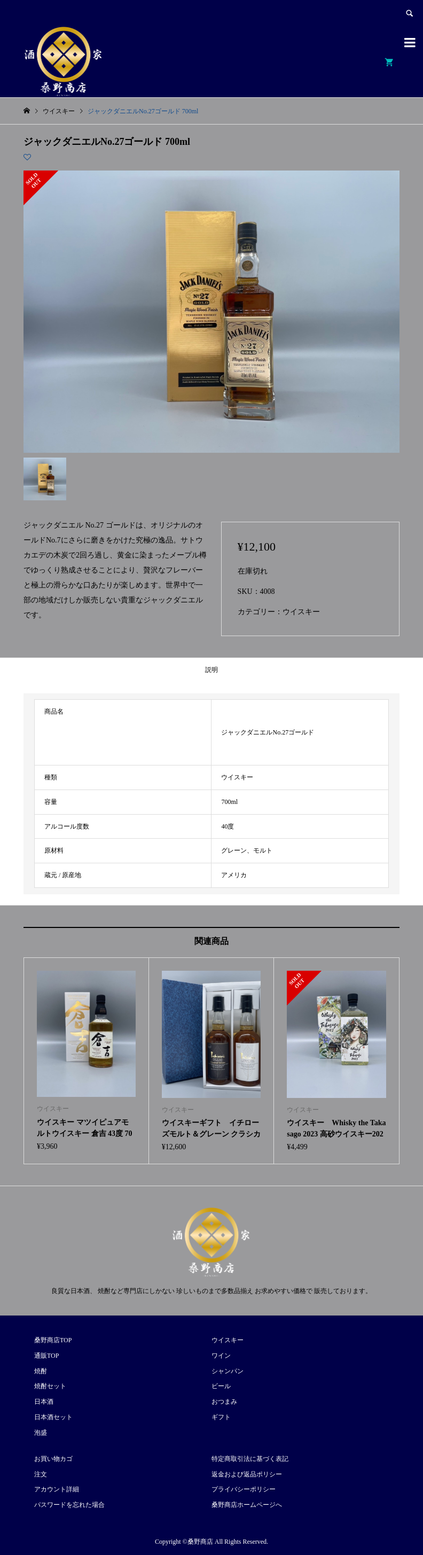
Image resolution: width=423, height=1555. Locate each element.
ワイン (221, 1355)
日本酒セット (53, 1417)
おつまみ (224, 1401)
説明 (211, 670)
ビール (221, 1386)
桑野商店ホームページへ (247, 1504)
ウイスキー (301, 612)
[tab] (211, 670)
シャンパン (228, 1371)
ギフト (221, 1417)
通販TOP (46, 1355)
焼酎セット (50, 1386)
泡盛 (40, 1432)
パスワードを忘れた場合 (69, 1504)
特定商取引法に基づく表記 (250, 1459)
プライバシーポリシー (244, 1489)
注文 (40, 1474)
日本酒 (43, 1401)
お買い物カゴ (53, 1459)
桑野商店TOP (53, 1340)
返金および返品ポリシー (247, 1474)
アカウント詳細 (56, 1489)
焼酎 (40, 1371)
